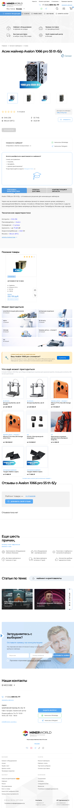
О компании (55, 1)
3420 (21, 231)
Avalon (18, 222)
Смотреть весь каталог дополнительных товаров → (37, 478)
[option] (37, 74)
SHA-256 (14, 219)
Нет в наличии (9, 130)
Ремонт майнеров (44, 760)
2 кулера (16, 225)
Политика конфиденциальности (48, 789)
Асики (26, 46)
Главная (4, 46)
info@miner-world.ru (9, 722)
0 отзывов (21, 112)
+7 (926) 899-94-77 (40, 802)
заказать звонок (67, 5)
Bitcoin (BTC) (13, 234)
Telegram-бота (29, 169)
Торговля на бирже (44, 766)
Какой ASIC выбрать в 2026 (10, 791)
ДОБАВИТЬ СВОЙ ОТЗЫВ (21, 501)
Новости (34, 1)
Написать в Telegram (47, 8)
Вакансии (41, 786)
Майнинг (4, 781)
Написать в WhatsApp (42, 8)
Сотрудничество (43, 783)
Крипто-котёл (6, 768)
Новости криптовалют (10, 778)
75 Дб (16, 228)
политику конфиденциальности (39, 660)
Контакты (41, 781)
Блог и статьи (6, 789)
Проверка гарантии (66, 1)
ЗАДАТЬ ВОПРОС (50, 710)
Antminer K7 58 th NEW (16, 281)
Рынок (4, 783)
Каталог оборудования (9, 760)
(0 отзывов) (30, 496)
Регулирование (7, 786)
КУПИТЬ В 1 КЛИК (13, 299)
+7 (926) (50, 5)
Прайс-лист (5, 766)
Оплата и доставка (44, 1)
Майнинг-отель (42, 763)
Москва (37, 743)
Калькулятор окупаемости (10, 794)
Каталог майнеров (16, 46)
